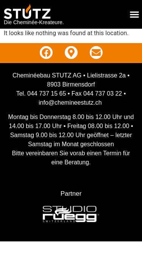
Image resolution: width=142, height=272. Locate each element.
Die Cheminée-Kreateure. (34, 22)
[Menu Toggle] (134, 14)
